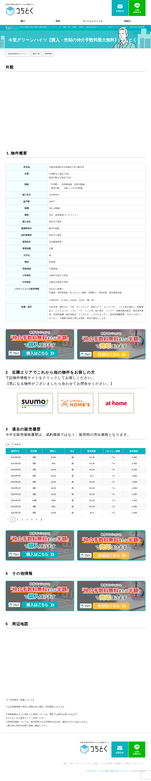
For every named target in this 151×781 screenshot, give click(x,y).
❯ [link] (41, 519)
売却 (58, 21)
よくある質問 (107, 763)
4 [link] (27, 519)
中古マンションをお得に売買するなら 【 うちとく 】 (111, 771)
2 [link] (17, 519)
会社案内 (117, 763)
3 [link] (22, 519)
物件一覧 (36, 54)
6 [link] (36, 519)
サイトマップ (139, 763)
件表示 (17, 444)
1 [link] (12, 519)
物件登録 (48, 54)
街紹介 (127, 21)
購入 (23, 21)
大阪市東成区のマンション (17, 54)
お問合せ (127, 763)
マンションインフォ (93, 21)
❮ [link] (8, 519)
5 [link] (31, 519)
